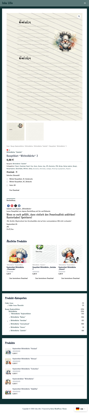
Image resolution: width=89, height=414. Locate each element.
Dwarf (28, 165)
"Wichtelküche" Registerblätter (21, 313)
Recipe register (67, 165)
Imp (44, 165)
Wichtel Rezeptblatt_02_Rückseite (20, 181)
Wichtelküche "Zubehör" (41, 146)
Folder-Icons (9, 303)
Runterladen (19, 168)
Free (32, 165)
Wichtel (25, 168)
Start (8, 146)
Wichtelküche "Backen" (18, 317)
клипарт (48, 168)
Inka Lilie (7, 3)
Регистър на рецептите (58, 168)
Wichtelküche (29, 146)
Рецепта (68, 168)
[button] (79, 16)
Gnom (35, 165)
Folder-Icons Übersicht (16, 305)
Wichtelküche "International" (20, 323)
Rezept (75, 165)
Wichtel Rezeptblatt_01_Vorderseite (21, 178)
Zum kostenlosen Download (18, 278)
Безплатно (36, 168)
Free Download (14, 190)
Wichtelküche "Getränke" (19, 320)
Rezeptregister (11, 168)
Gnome (40, 165)
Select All (12, 185)
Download (22, 165)
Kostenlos (52, 165)
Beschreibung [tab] (11, 200)
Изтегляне (42, 168)
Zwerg (30, 168)
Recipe (61, 165)
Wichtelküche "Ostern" (18, 327)
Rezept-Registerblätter (17, 146)
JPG (47, 165)
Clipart (17, 165)
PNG (57, 165)
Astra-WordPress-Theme (58, 408)
